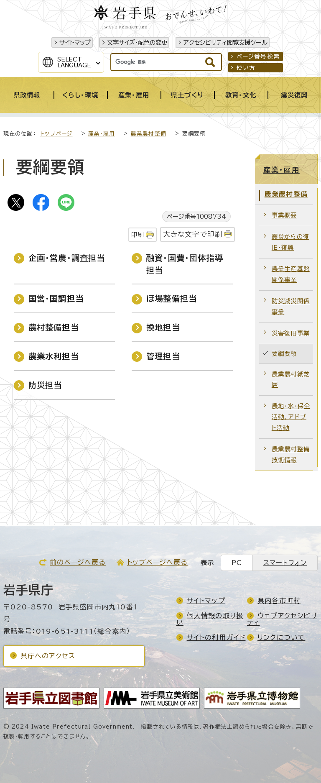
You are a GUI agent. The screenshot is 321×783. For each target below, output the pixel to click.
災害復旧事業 (291, 333)
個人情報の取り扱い (210, 619)
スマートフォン (285, 563)
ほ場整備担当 (171, 298)
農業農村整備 (148, 133)
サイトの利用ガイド (216, 637)
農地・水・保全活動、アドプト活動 (291, 417)
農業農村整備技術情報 (291, 454)
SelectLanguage (74, 62)
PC (237, 563)
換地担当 (163, 327)
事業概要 (284, 215)
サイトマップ (75, 42)
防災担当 (45, 385)
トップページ (56, 133)
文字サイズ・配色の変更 (137, 42)
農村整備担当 (53, 327)
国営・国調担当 (56, 298)
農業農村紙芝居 (291, 379)
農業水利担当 (53, 356)
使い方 (246, 68)
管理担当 (163, 356)
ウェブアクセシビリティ (282, 619)
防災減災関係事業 (291, 306)
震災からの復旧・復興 (290, 242)
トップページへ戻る (157, 562)
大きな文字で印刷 (193, 234)
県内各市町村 (279, 600)
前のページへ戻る (78, 562)
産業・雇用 (101, 133)
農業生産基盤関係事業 (291, 274)
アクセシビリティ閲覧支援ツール (225, 42)
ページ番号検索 (258, 56)
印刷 (137, 234)
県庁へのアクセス (48, 655)
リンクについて (281, 637)
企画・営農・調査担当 (66, 258)
